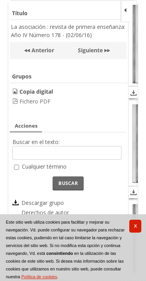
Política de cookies (39, 276)
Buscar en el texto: (36, 142)
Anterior (42, 50)
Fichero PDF (35, 101)
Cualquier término (44, 166)
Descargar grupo (42, 202)
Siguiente (90, 50)
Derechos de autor (45, 212)
